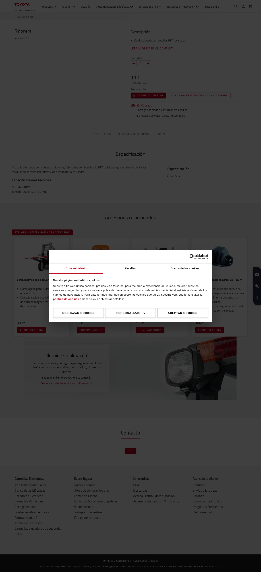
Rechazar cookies (78, 312)
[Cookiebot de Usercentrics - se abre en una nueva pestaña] (192, 256)
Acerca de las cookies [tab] (185, 268)
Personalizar (130, 312)
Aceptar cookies (182, 312)
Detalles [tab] (130, 268)
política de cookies (66, 298)
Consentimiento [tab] (76, 268)
